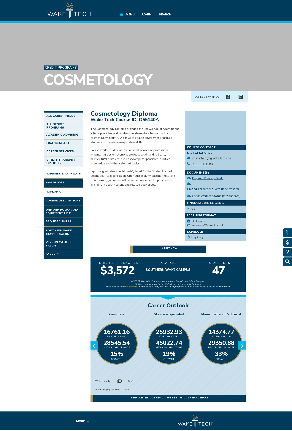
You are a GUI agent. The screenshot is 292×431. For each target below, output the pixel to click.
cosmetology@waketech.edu (211, 158)
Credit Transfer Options (60, 161)
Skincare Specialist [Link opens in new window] (169, 314)
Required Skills (59, 221)
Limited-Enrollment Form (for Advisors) (213, 189)
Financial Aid (57, 143)
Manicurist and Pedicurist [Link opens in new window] (221, 314)
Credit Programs (61, 67)
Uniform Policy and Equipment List (62, 211)
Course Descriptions (63, 200)
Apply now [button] (169, 248)
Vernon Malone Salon (58, 243)
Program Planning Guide (207, 178)
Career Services (60, 151)
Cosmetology (98, 80)
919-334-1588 (202, 164)
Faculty (52, 254)
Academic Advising (62, 135)
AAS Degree (55, 182)
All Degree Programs (55, 126)
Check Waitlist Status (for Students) (216, 196)
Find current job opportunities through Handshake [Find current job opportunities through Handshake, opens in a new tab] (169, 398)
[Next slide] (242, 345)
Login (146, 14)
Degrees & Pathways (64, 173)
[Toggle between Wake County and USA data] (119, 381)
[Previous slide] (94, 345)
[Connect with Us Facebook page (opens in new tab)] (228, 97)
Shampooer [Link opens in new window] (117, 314)
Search (165, 14)
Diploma (54, 191)
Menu (130, 14)
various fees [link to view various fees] (131, 286)
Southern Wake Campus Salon (59, 232)
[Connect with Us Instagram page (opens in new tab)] (241, 97)
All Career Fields (61, 116)
